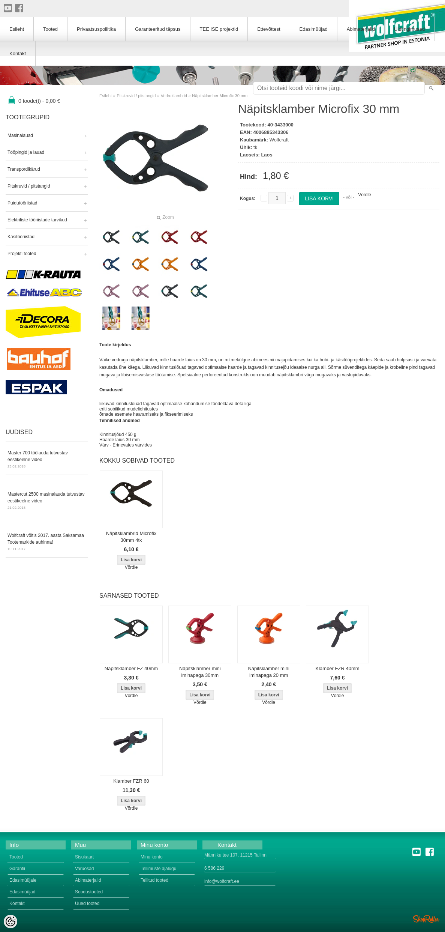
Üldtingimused (409, 29)
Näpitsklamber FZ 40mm (131, 668)
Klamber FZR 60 (131, 781)
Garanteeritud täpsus (157, 29)
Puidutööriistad (22, 203)
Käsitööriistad (20, 236)
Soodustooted (89, 891)
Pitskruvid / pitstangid (28, 186)
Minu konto (152, 857)
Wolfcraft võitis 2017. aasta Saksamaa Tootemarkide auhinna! (46, 542)
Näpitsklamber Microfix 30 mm (219, 95)
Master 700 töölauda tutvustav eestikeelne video (46, 460)
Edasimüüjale (22, 880)
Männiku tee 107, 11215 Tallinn (235, 855)
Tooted (50, 29)
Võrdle (364, 194)
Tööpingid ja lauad (25, 152)
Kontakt (17, 53)
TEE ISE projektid (219, 29)
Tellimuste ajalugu (158, 868)
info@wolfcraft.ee (221, 881)
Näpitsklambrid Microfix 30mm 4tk (131, 537)
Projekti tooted (21, 253)
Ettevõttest (268, 29)
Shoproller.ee (426, 919)
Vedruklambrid (174, 95)
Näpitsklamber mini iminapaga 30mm (200, 672)
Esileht (105, 95)
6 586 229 (214, 868)
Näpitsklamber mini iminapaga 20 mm (268, 672)
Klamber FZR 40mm (338, 668)
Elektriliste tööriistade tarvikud (37, 219)
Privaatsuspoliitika (96, 29)
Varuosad (84, 868)
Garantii (17, 868)
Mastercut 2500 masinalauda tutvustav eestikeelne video (46, 501)
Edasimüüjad (314, 29)
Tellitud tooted (154, 880)
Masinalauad (20, 135)
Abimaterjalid (361, 29)
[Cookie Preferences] (10, 921)
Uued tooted (87, 903)
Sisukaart (84, 857)
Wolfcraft (279, 140)
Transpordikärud (23, 169)
